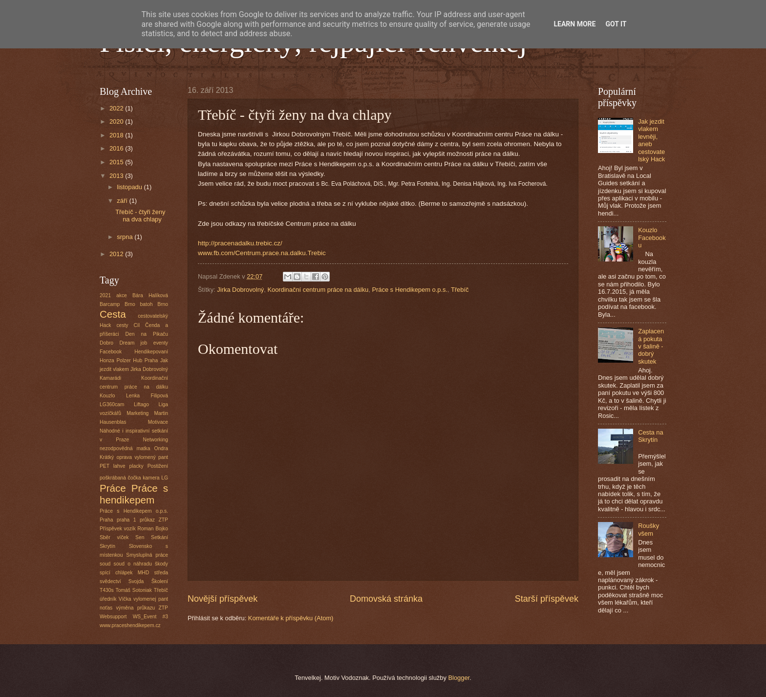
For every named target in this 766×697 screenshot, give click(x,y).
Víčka (125, 599)
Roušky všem (648, 529)
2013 (117, 175)
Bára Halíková (150, 295)
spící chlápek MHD (124, 572)
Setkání (159, 537)
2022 (117, 108)
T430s (107, 590)
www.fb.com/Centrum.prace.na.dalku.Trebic (262, 253)
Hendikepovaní (151, 351)
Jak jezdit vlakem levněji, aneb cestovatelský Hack (651, 140)
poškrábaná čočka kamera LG (134, 477)
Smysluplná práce (147, 555)
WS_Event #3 (150, 616)
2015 (117, 162)
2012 (117, 254)
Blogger (458, 677)
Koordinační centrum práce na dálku (317, 289)
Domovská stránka (386, 599)
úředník (108, 599)
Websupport (113, 616)
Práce (113, 488)
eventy (160, 343)
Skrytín (107, 546)
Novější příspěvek (222, 599)
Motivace (158, 422)
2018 (117, 135)
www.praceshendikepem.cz (130, 625)
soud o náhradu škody (141, 563)
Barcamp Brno (117, 304)
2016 (117, 148)
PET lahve (112, 466)
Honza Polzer (115, 360)
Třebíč (460, 289)
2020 (117, 121)
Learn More (574, 24)
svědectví (110, 581)
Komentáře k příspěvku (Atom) (291, 618)
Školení (159, 581)
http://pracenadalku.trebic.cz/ (240, 243)
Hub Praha (145, 360)
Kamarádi (110, 378)
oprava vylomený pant (142, 457)
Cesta (113, 314)
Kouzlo (107, 395)
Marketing (138, 413)
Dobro (106, 343)
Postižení (158, 466)
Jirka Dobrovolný (240, 289)
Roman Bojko (152, 528)
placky (136, 466)
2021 (105, 295)
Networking (155, 439)
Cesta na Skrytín (650, 436)
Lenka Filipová (147, 395)
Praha (106, 520)
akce (121, 295)
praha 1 (126, 520)
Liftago (141, 404)
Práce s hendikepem (134, 494)
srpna (125, 236)
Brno (162, 304)
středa (161, 572)
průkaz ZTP (154, 520)
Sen (139, 537)
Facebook (111, 351)
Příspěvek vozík (118, 528)
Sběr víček (114, 537)
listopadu (130, 187)
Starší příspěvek (546, 599)
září (123, 200)
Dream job (133, 343)
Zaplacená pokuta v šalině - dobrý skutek (651, 346)
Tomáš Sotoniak (134, 590)
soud (105, 563)
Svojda (136, 581)
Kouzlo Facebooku (652, 237)
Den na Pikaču (147, 334)
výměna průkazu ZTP (142, 607)
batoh (146, 304)
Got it (615, 24)
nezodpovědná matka (125, 448)
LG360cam (112, 404)
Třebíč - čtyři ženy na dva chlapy (140, 215)
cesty (122, 325)
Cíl (136, 325)
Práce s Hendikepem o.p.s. (409, 289)
